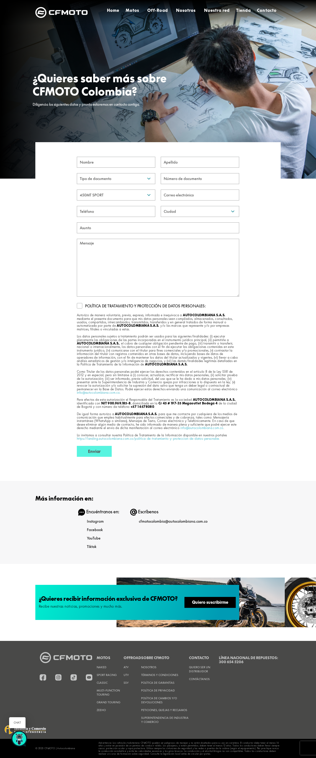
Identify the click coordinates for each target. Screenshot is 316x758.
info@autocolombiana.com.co (98, 393)
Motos (132, 10)
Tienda (243, 10)
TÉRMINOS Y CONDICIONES (159, 675)
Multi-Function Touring (108, 692)
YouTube (94, 538)
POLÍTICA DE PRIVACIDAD (158, 690)
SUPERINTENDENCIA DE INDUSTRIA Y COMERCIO (165, 720)
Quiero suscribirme (210, 602)
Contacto (267, 10)
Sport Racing (107, 675)
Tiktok (91, 546)
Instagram (95, 521)
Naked (101, 667)
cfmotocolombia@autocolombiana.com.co (173, 521)
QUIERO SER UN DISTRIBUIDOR (199, 669)
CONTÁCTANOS (199, 679)
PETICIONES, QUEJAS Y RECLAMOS (164, 710)
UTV (126, 675)
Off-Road (157, 10)
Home (113, 10)
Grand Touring (108, 702)
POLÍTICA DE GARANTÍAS (157, 682)
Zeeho (101, 710)
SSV (126, 682)
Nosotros (186, 10)
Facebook (95, 529)
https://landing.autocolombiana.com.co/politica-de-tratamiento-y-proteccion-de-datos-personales (148, 439)
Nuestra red (217, 10)
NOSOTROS (148, 667)
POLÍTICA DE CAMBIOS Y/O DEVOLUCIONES (159, 700)
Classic (102, 682)
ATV (126, 667)
